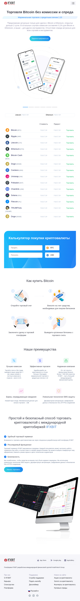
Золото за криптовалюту (63, 581)
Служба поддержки (36, 578)
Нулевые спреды (60, 588)
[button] (52, 255)
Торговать (70, 130)
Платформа (8, 588)
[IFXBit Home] (9, 3)
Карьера (7, 581)
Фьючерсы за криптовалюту (65, 584)
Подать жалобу (35, 581)
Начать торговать (13, 469)
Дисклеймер (34, 584)
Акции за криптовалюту (63, 578)
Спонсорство (9, 584)
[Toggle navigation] (73, 3)
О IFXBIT (7, 578)
